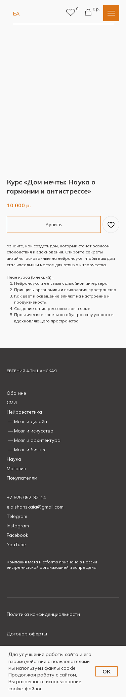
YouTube (16, 545)
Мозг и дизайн (30, 421)
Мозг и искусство (33, 431)
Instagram (18, 526)
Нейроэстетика (24, 412)
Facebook (17, 535)
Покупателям (22, 478)
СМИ (12, 402)
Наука (14, 459)
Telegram (17, 516)
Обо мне (16, 393)
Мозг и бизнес (30, 450)
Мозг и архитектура (37, 440)
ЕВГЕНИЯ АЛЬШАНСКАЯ (32, 370)
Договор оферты (27, 634)
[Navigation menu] (111, 13)
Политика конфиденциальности (43, 614)
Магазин (16, 468)
